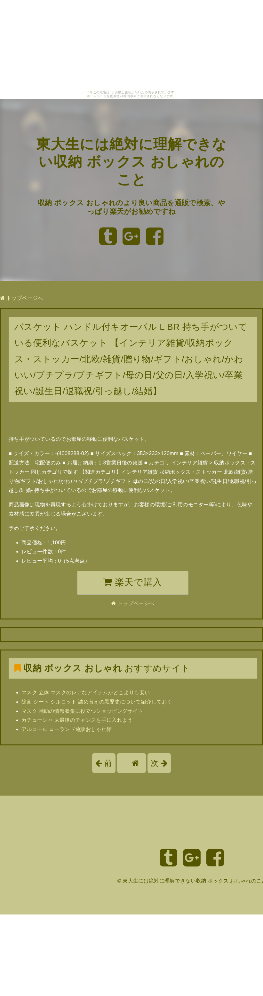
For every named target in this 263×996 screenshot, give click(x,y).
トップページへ (21, 298)
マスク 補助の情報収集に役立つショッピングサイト (82, 711)
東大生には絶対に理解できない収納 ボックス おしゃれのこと (131, 162)
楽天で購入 (132, 582)
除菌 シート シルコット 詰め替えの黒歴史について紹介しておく (96, 701)
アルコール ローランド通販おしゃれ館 (66, 729)
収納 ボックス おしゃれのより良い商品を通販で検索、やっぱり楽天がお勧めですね (131, 207)
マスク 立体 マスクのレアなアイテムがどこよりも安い (85, 692)
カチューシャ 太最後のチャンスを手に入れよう (77, 720)
